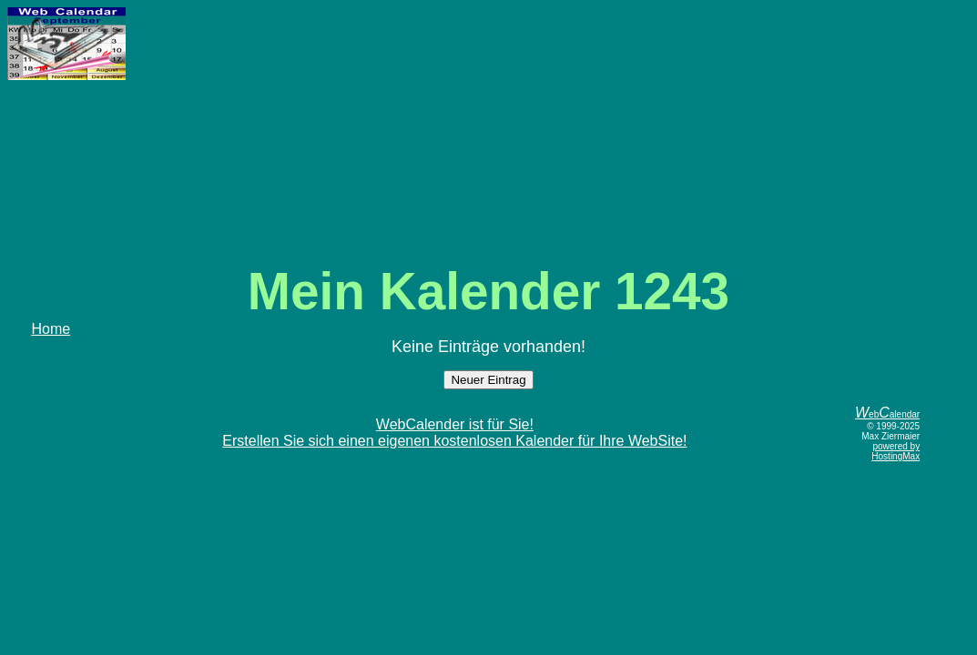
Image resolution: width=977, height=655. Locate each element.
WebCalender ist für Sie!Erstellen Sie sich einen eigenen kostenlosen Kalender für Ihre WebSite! (454, 432)
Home (50, 329)
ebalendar (887, 414)
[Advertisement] (488, 134)
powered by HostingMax (895, 451)
